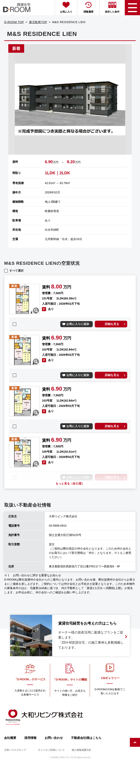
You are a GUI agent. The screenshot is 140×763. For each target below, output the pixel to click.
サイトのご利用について (51, 750)
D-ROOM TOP (14, 22)
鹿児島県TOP (38, 22)
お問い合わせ (54, 737)
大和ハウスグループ (15, 750)
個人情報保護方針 (81, 750)
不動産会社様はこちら (86, 737)
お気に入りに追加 (77, 324)
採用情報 (30, 737)
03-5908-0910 (58, 525)
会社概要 (10, 737)
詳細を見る (112, 324)
